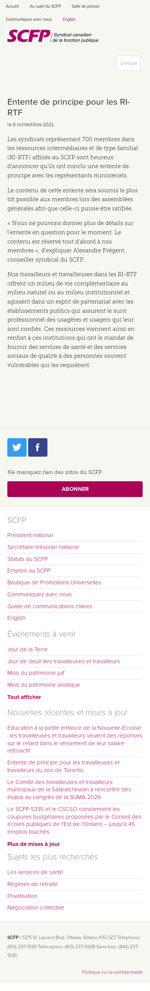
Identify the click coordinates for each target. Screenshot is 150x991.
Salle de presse (85, 6)
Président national (30, 535)
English (69, 19)
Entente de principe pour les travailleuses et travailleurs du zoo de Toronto (63, 766)
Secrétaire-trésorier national (43, 547)
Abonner (75, 489)
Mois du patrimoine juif (35, 672)
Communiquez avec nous (29, 19)
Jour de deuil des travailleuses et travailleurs (63, 661)
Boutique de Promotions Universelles (54, 582)
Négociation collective (35, 907)
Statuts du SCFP (27, 559)
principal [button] (130, 65)
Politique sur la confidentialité (112, 972)
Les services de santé (35, 872)
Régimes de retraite (32, 884)
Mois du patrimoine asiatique (43, 684)
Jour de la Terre (27, 649)
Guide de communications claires (49, 606)
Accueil (12, 6)
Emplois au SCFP (29, 570)
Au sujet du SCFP (45, 6)
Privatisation (22, 896)
